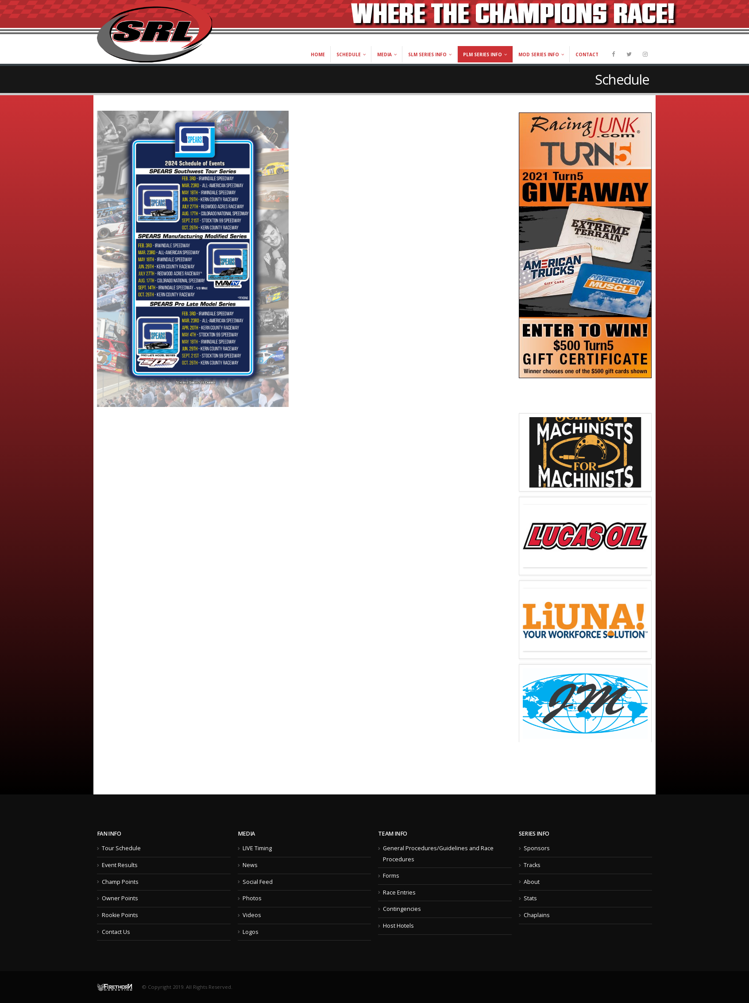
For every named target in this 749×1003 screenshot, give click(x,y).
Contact (586, 54)
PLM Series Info (482, 54)
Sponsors (537, 848)
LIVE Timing (257, 848)
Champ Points (120, 882)
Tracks (532, 865)
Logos (251, 932)
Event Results (120, 865)
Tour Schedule (121, 848)
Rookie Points (120, 915)
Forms (391, 875)
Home (318, 54)
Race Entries (399, 892)
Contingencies (402, 909)
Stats (530, 898)
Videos (252, 915)
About (532, 882)
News (250, 865)
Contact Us (116, 932)
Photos (252, 898)
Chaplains (537, 915)
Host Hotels (398, 925)
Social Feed (258, 882)
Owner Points (120, 898)
